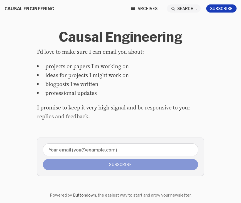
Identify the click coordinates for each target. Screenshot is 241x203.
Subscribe (221, 8)
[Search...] (184, 8)
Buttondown (84, 195)
